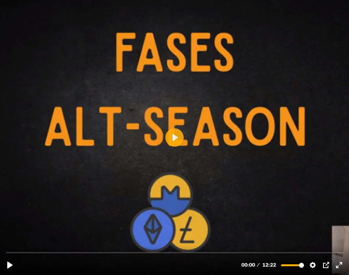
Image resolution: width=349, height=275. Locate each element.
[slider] (175, 252)
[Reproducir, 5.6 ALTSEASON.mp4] (10, 265)
